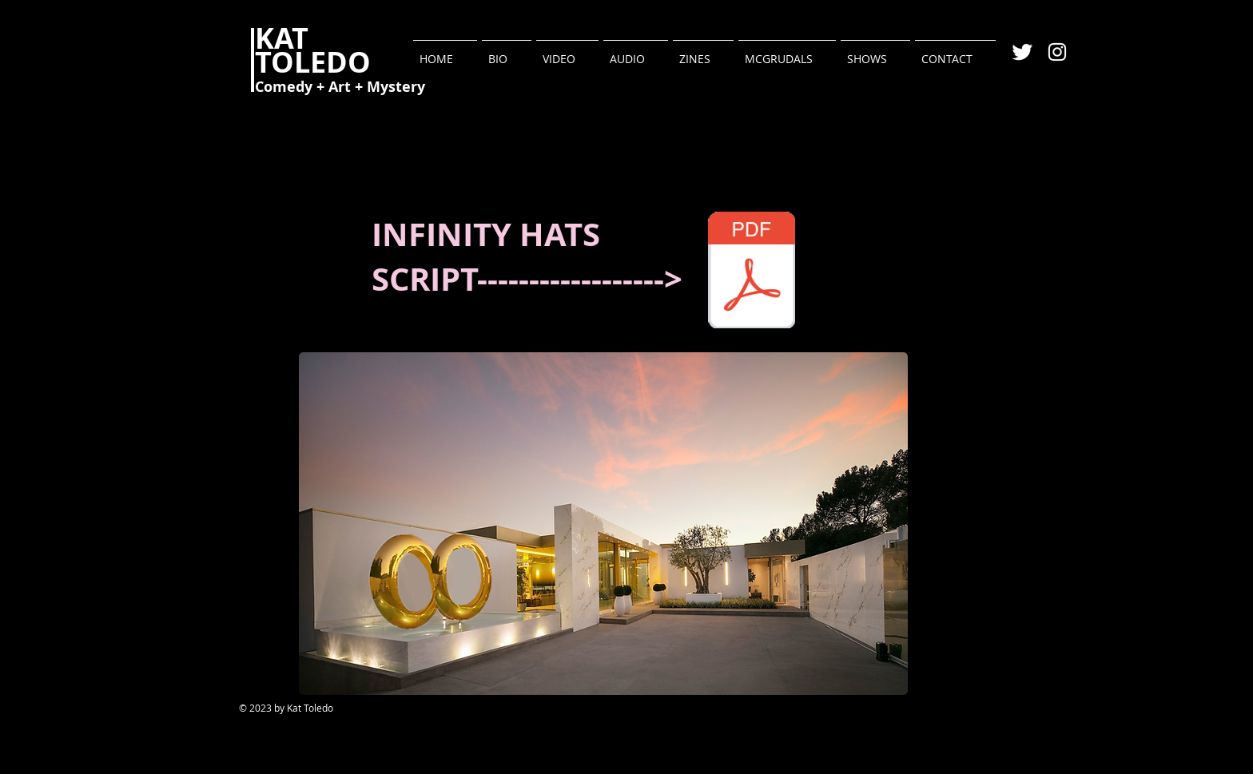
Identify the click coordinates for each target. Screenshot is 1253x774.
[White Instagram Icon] (1057, 52)
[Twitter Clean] (1022, 52)
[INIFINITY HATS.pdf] (751, 272)
